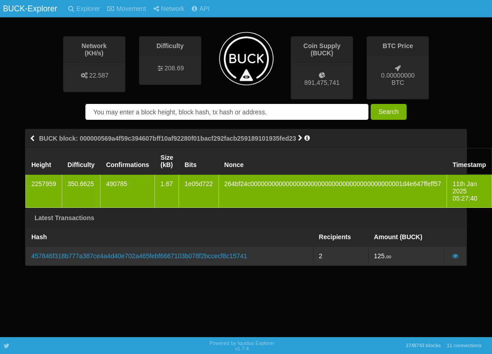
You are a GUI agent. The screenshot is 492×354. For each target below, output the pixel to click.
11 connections (464, 345)
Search (388, 111)
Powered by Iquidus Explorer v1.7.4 (241, 345)
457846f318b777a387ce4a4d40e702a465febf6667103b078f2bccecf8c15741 (139, 256)
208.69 (174, 68)
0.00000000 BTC (398, 79)
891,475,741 (322, 82)
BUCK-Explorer (30, 8)
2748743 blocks (423, 345)
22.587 (99, 75)
